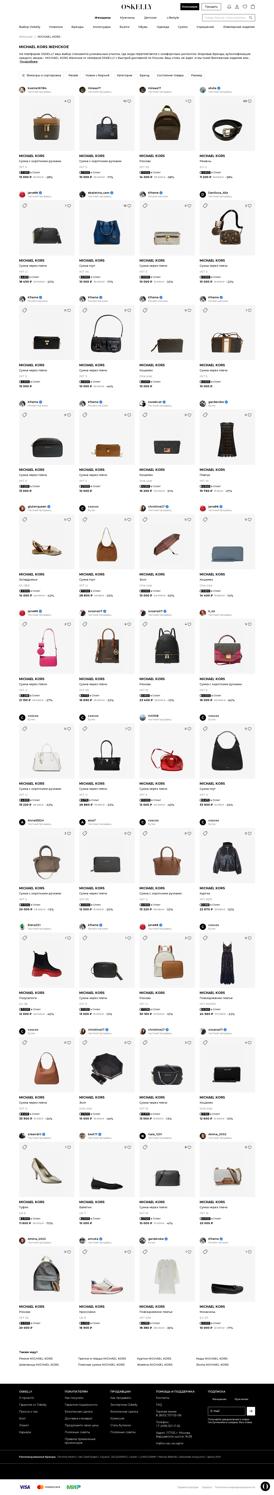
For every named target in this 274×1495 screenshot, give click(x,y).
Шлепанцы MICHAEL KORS (39, 1364)
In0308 (153, 716)
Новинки (56, 27)
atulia (212, 88)
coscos (93, 506)
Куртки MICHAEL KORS (154, 1358)
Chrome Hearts (66, 1456)
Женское (26, 36)
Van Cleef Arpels (88, 1456)
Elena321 (34, 925)
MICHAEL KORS (31, 156)
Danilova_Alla (218, 193)
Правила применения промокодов (80, 1441)
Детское (150, 17)
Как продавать (120, 1398)
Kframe (153, 193)
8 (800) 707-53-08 (168, 1415)
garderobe (216, 402)
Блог (22, 1418)
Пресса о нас (28, 1411)
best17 (92, 1134)
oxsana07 (95, 611)
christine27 (156, 506)
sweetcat (155, 402)
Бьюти (124, 27)
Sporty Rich (214, 1456)
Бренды (77, 27)
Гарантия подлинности (81, 1404)
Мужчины (127, 17)
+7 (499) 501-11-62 (168, 1426)
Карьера (25, 1432)
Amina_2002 (217, 1134)
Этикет (24, 1425)
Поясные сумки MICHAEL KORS (101, 1364)
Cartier (133, 1456)
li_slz (211, 611)
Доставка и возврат (78, 1418)
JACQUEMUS (119, 1456)
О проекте (26, 1398)
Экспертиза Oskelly (123, 1404)
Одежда (163, 27)
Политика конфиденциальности (235, 1487)
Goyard (104, 1456)
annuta (93, 1239)
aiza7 (92, 820)
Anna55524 (36, 820)
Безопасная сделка (78, 1411)
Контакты (162, 1398)
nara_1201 (155, 1134)
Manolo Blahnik (168, 1456)
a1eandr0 (34, 1134)
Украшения (205, 27)
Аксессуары (102, 27)
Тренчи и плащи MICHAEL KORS (102, 1358)
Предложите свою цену (82, 1425)
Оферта (207, 1487)
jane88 (33, 193)
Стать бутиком (120, 1425)
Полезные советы (77, 1432)
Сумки (182, 27)
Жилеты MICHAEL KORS (155, 1364)
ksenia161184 (37, 88)
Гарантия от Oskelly (33, 1404)
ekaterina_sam (98, 193)
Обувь (143, 27)
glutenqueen (37, 506)
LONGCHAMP (148, 1456)
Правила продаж (188, 1487)
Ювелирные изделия (239, 27)
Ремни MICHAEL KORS (36, 1358)
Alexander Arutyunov (192, 1456)
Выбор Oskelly (29, 27)
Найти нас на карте (170, 1443)
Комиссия (117, 1418)
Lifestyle (173, 17)
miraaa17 (94, 88)
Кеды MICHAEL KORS (212, 1358)
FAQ (159, 1404)
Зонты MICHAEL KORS (212, 1364)
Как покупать (74, 1398)
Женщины (103, 17)
